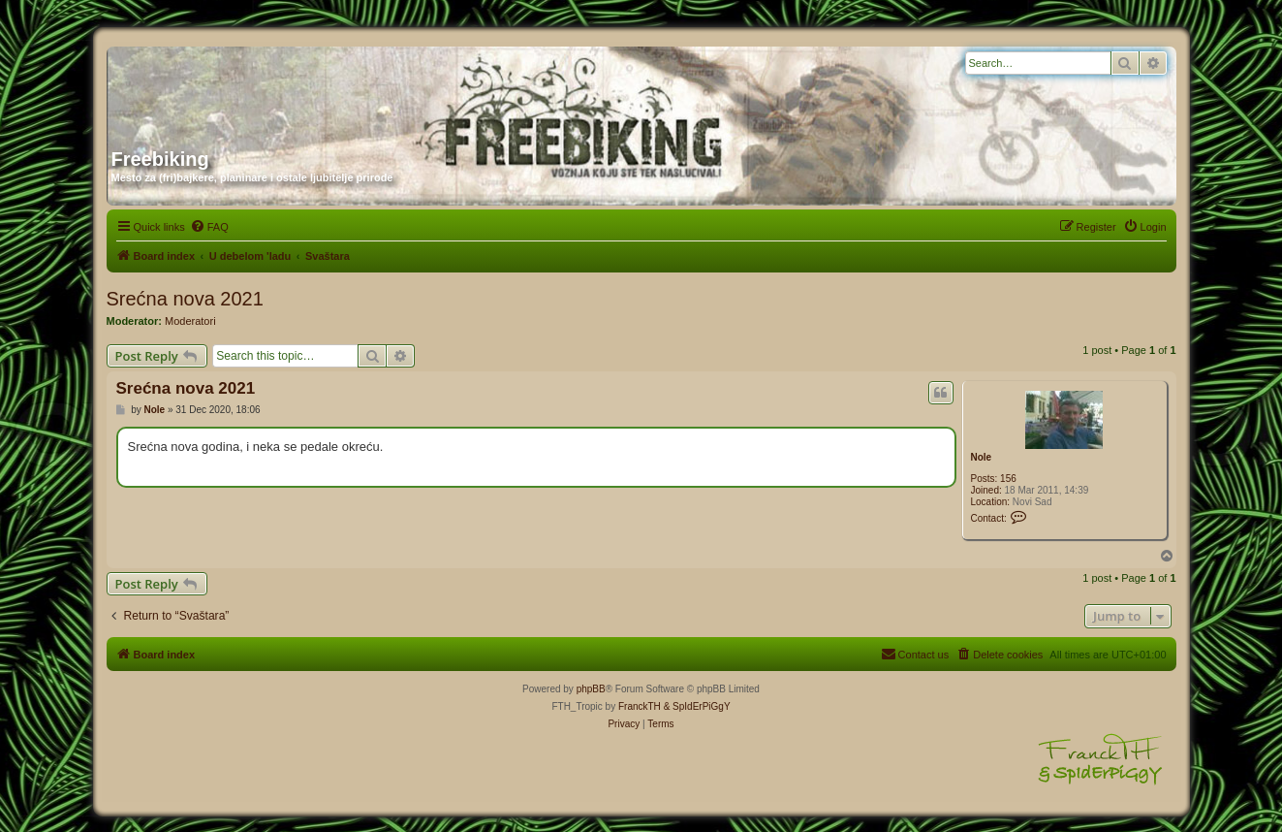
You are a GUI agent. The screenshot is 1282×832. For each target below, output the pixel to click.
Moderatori (190, 321)
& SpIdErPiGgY (697, 706)
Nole (981, 457)
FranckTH (639, 706)
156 (1008, 478)
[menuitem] (209, 227)
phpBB (591, 689)
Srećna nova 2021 (185, 298)
